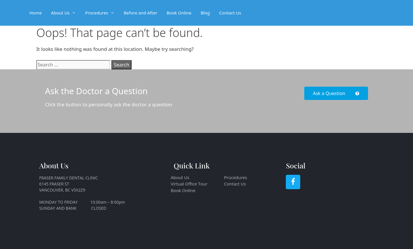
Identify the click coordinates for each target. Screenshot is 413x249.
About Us (66, 13)
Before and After (140, 13)
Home (35, 13)
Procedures (102, 13)
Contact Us (230, 13)
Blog (205, 13)
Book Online (178, 13)
